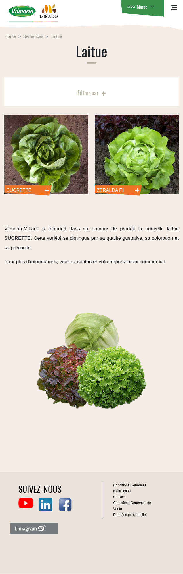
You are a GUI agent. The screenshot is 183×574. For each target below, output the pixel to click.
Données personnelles (130, 515)
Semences (33, 36)
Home (10, 36)
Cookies (119, 497)
